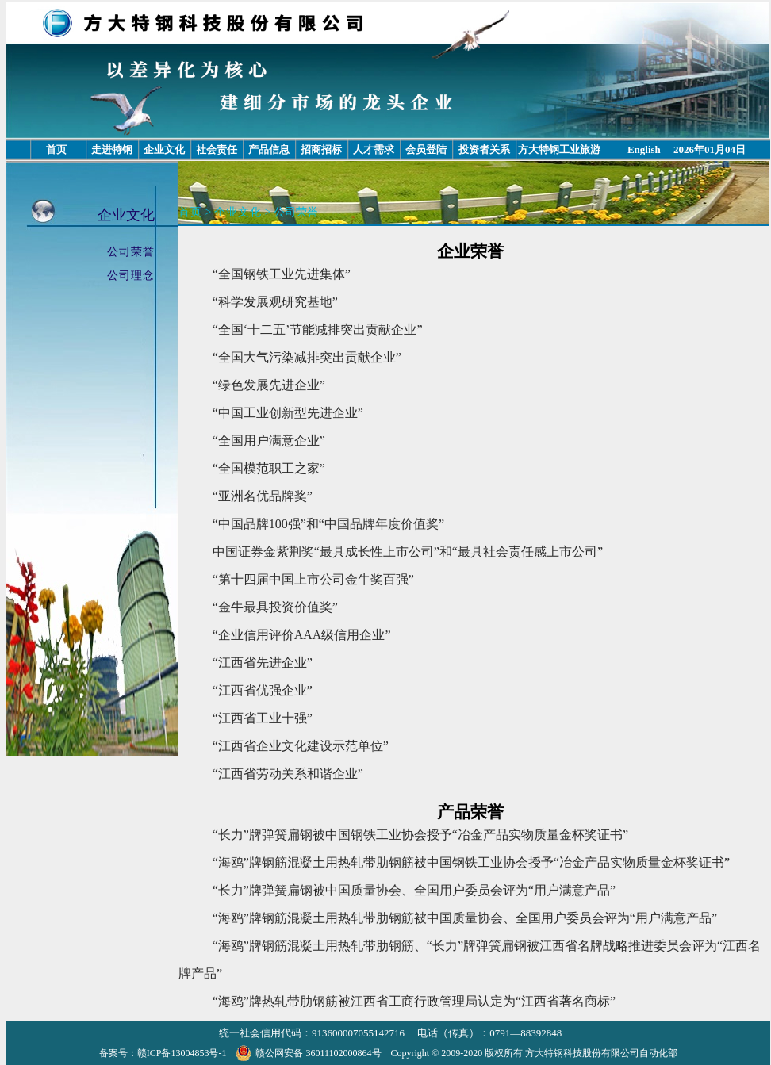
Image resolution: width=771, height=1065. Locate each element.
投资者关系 (484, 149)
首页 (56, 149)
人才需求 (373, 149)
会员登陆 (426, 149)
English (644, 149)
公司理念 (131, 276)
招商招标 (321, 149)
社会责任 (216, 149)
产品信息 (269, 149)
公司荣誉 (131, 252)
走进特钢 (111, 149)
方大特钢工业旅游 (559, 149)
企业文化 (164, 149)
